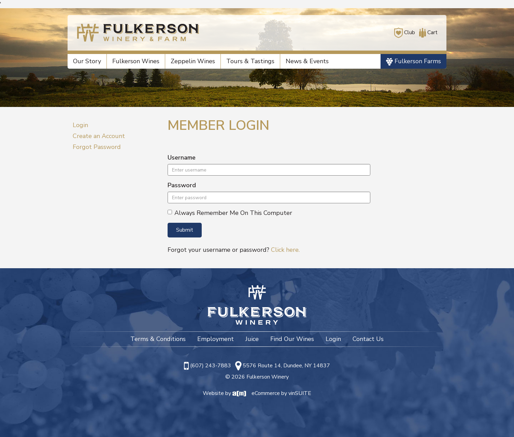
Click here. (285, 250)
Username (182, 157)
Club (404, 32)
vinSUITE (299, 393)
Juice (252, 339)
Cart (427, 32)
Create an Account (99, 136)
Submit (184, 230)
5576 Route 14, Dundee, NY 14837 (286, 365)
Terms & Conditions (158, 339)
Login (80, 125)
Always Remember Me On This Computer (230, 213)
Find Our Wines (292, 339)
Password (182, 185)
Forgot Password (97, 147)
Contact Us (368, 339)
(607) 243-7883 (210, 365)
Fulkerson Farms (413, 61)
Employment (215, 339)
